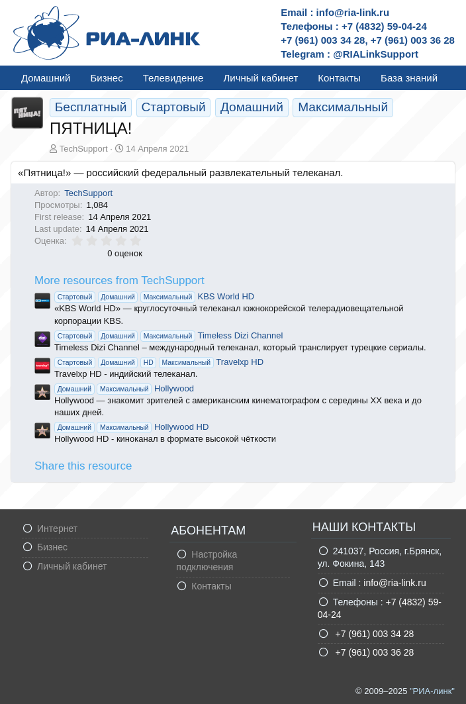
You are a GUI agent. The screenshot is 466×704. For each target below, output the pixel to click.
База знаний (409, 77)
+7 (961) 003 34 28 (373, 634)
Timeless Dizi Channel (168, 335)
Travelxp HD (158, 362)
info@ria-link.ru (394, 583)
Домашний (45, 77)
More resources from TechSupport (119, 280)
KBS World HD (154, 296)
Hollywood (124, 388)
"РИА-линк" (432, 691)
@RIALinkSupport (375, 54)
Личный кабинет (260, 77)
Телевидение (173, 77)
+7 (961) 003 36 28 (373, 652)
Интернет (57, 528)
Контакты (339, 77)
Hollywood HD (131, 427)
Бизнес (106, 77)
